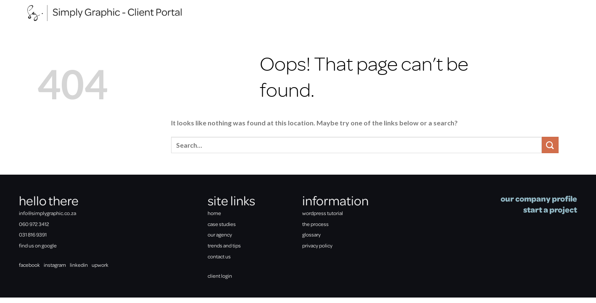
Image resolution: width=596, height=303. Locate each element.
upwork (100, 264)
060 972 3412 (34, 224)
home (214, 213)
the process (315, 224)
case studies (222, 224)
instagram (55, 264)
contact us (219, 256)
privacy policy (317, 245)
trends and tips (224, 245)
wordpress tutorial (322, 213)
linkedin (79, 264)
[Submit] (550, 145)
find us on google (38, 245)
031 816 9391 (33, 234)
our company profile (539, 198)
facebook (29, 264)
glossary (311, 234)
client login (220, 275)
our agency (220, 234)
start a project (550, 209)
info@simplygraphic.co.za (47, 213)
